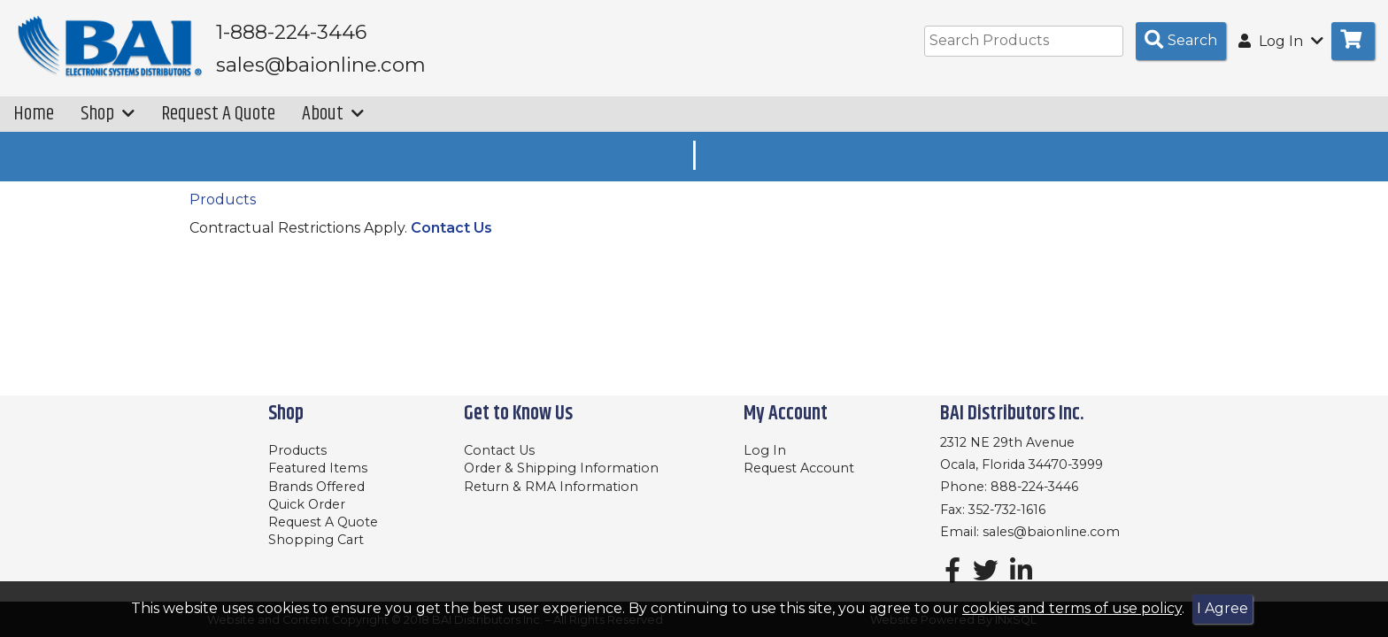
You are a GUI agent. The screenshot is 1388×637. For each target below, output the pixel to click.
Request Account (799, 468)
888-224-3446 (1034, 487)
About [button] (333, 113)
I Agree (1222, 608)
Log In (765, 450)
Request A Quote (218, 113)
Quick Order (306, 504)
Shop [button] (108, 113)
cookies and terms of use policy (1072, 608)
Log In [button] (1281, 41)
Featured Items (317, 468)
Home (33, 113)
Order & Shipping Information (561, 468)
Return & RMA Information (551, 487)
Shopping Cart (316, 540)
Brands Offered (316, 487)
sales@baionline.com (1051, 532)
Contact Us (451, 227)
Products (222, 199)
